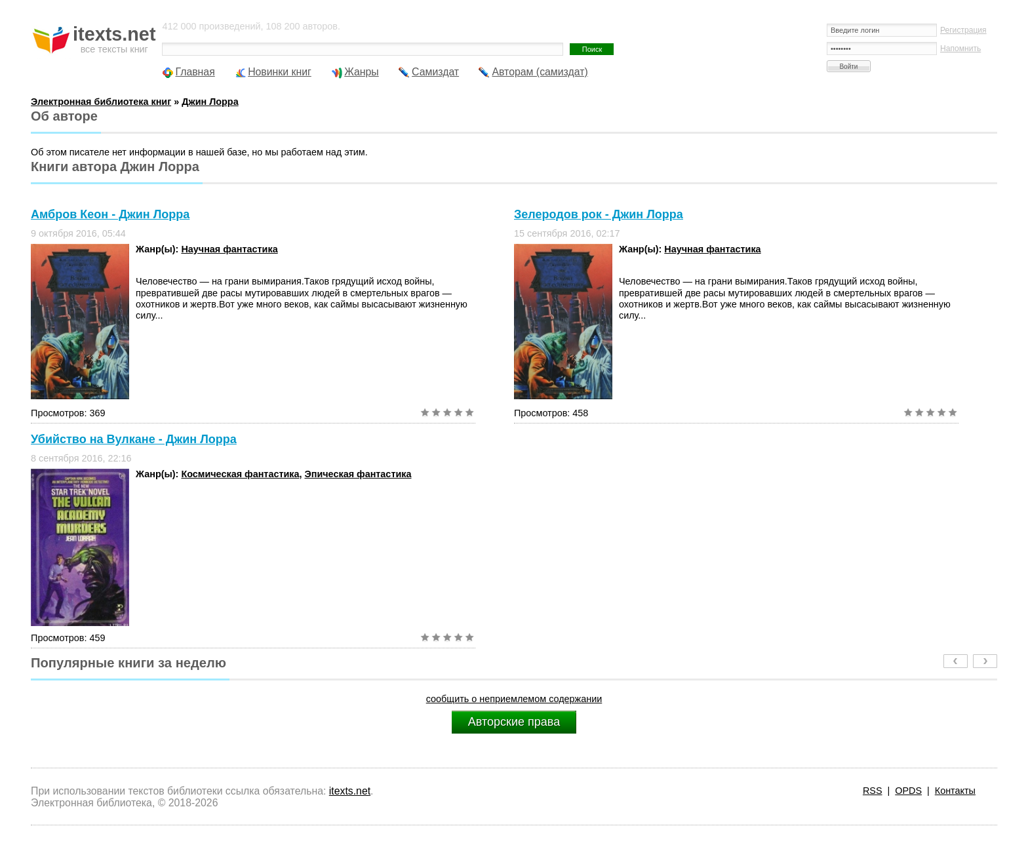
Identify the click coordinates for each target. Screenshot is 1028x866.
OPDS (908, 790)
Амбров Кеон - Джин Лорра (110, 214)
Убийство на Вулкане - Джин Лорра (134, 439)
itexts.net (349, 791)
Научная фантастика (229, 249)
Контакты (955, 790)
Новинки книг (279, 71)
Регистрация (963, 30)
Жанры (361, 71)
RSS (872, 790)
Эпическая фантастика (357, 474)
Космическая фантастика (240, 474)
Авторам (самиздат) (539, 71)
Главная (194, 71)
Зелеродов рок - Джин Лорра (598, 214)
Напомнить (960, 48)
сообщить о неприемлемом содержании (514, 699)
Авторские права (514, 721)
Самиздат (435, 71)
